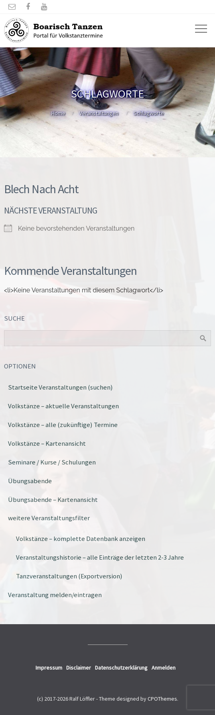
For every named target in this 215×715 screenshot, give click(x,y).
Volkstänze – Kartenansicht (47, 443)
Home (58, 113)
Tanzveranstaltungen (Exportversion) (69, 576)
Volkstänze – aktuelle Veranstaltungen (63, 406)
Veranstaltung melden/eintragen (55, 594)
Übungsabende (30, 480)
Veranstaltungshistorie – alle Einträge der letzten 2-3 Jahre (100, 557)
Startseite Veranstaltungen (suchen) (60, 387)
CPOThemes (162, 698)
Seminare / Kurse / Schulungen (52, 462)
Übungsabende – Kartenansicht (53, 499)
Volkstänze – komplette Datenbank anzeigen (80, 538)
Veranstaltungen (98, 113)
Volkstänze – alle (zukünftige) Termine (63, 424)
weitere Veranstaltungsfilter (49, 517)
